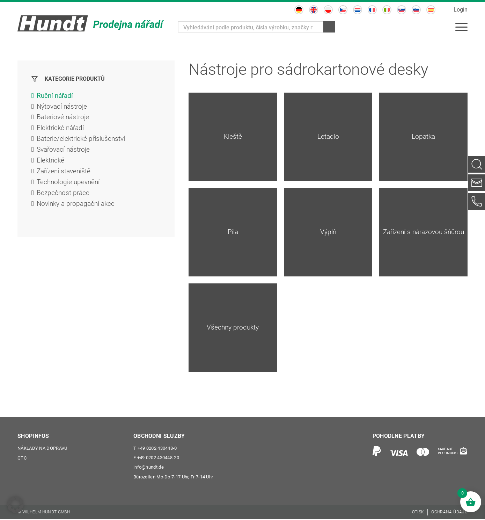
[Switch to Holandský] (357, 10)
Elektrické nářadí (61, 129)
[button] (15, 504)
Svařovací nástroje (65, 152)
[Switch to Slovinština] (416, 10)
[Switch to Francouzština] (372, 10)
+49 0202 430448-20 (156, 458)
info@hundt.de (148, 468)
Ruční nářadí (56, 96)
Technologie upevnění (69, 185)
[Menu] (461, 27)
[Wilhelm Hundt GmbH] (90, 23)
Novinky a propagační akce (78, 208)
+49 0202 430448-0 (155, 448)
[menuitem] (461, 27)
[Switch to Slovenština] (401, 10)
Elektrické (51, 163)
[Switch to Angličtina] (313, 10)
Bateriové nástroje (64, 118)
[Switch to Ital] (387, 10)
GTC (22, 458)
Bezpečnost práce (64, 197)
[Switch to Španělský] (431, 10)
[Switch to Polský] (328, 10)
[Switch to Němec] (299, 10)
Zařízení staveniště (65, 174)
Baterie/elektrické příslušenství (82, 141)
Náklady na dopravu (42, 448)
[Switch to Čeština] (343, 10)
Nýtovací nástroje (63, 107)
